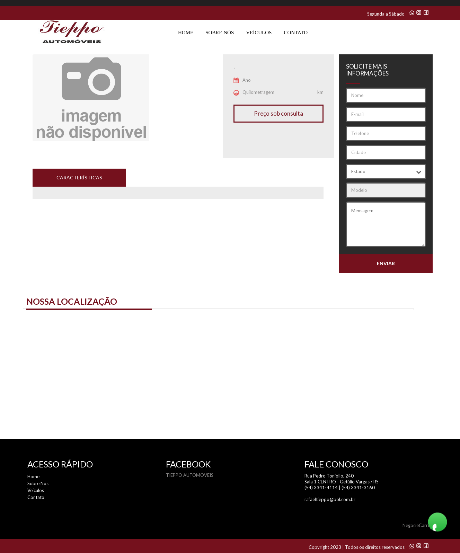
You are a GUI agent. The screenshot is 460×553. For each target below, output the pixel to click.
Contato (296, 32)
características (79, 177)
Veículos (259, 32)
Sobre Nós (219, 32)
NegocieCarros (417, 525)
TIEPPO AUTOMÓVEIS (189, 475)
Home (185, 32)
